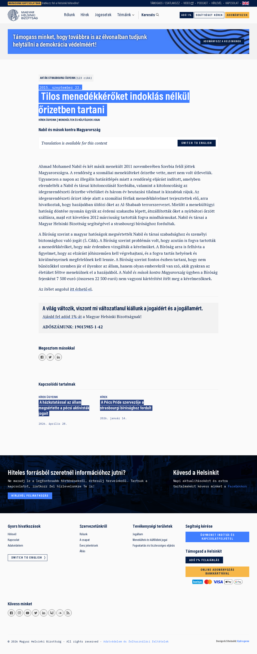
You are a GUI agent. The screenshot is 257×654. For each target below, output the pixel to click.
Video (186, 3)
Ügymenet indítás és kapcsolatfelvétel (217, 537)
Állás (82, 551)
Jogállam (138, 534)
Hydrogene (243, 641)
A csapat (85, 540)
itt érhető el (81, 289)
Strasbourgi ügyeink (70, 78)
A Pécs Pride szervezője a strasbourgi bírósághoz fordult (125, 406)
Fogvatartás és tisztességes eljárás (154, 545)
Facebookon (237, 486)
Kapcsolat (232, 3)
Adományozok (237, 15)
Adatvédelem (15, 545)
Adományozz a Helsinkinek (222, 41)
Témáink (124, 15)
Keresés (148, 15)
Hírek (85, 15)
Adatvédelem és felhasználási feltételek (136, 641)
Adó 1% (186, 15)
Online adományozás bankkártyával (217, 571)
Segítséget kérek (209, 15)
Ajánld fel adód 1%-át (62, 316)
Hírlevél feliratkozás (29, 495)
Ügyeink (51, 120)
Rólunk (69, 15)
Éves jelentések (89, 545)
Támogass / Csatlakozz (165, 3)
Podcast (202, 3)
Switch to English (245, 3)
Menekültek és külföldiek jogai (79, 120)
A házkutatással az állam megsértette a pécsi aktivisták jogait (64, 408)
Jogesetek (103, 15)
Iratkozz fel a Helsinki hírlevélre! (60, 3)
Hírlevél (217, 3)
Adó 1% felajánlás (204, 560)
